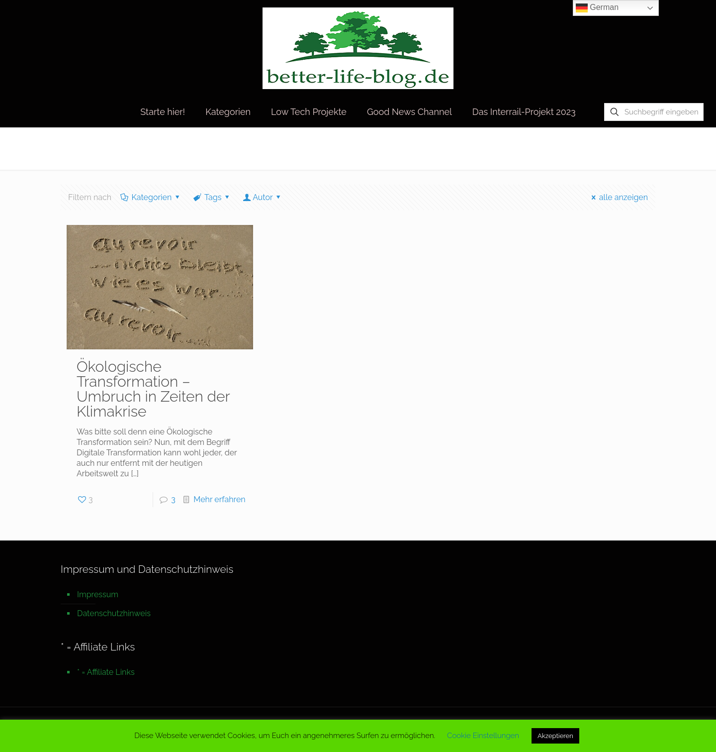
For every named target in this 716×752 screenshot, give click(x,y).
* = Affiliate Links (106, 672)
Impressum (97, 594)
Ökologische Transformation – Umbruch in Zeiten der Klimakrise (153, 389)
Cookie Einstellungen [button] (483, 735)
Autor (263, 197)
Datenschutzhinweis (114, 613)
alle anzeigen (618, 197)
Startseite (531, 148)
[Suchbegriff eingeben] (654, 112)
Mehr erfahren (219, 499)
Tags (212, 197)
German (597, 8)
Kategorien (151, 197)
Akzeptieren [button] (555, 736)
